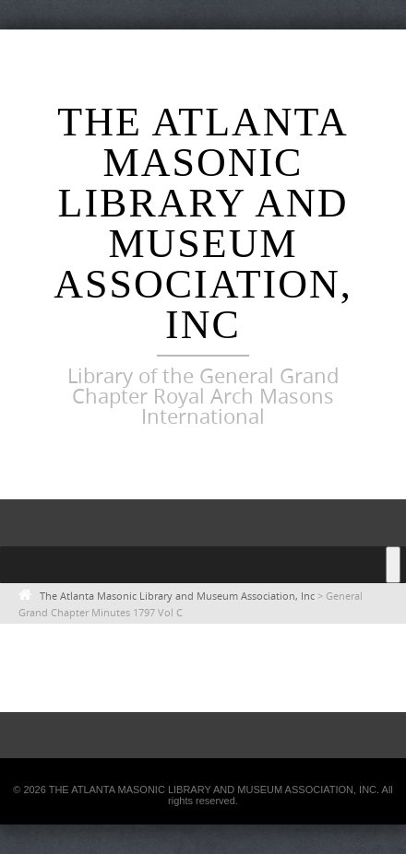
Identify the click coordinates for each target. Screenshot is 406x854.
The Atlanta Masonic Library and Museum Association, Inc (203, 223)
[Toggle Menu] (393, 564)
